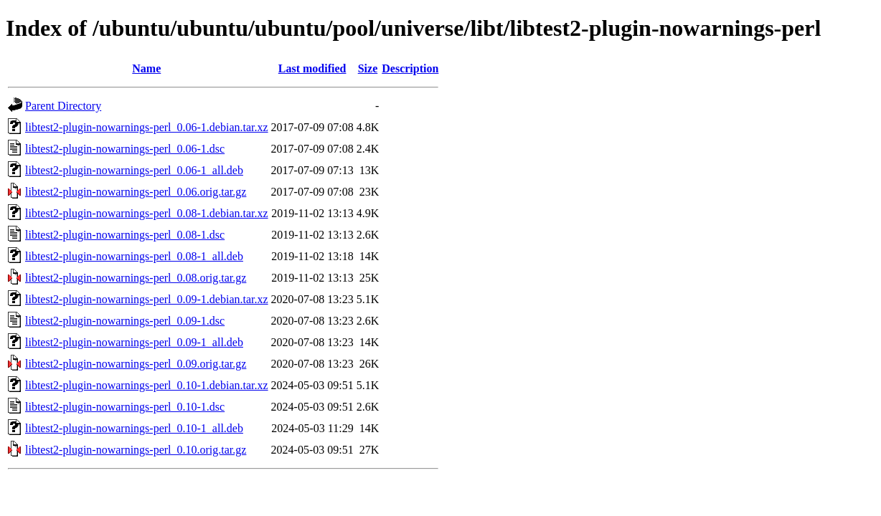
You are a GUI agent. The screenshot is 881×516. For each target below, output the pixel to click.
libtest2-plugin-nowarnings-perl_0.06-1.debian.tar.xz (146, 127)
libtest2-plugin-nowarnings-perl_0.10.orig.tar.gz (135, 450)
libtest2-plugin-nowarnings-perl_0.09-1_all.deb (134, 342)
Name (146, 68)
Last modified (312, 68)
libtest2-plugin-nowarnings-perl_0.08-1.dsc (125, 235)
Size (368, 68)
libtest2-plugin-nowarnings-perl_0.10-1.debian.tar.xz (146, 385)
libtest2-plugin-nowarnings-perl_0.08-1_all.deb (134, 256)
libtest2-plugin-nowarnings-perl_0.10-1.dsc (125, 407)
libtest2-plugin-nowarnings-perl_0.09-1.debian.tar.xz (146, 299)
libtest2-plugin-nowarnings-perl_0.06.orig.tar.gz (135, 192)
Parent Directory (63, 106)
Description (410, 68)
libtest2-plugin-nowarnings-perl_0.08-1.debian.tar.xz (146, 213)
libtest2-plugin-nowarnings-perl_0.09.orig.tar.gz (135, 364)
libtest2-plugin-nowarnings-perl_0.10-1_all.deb (134, 428)
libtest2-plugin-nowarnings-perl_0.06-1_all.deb (134, 170)
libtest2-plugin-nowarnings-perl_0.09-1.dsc (125, 321)
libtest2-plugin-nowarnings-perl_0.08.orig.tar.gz (135, 278)
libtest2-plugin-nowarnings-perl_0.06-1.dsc (125, 149)
